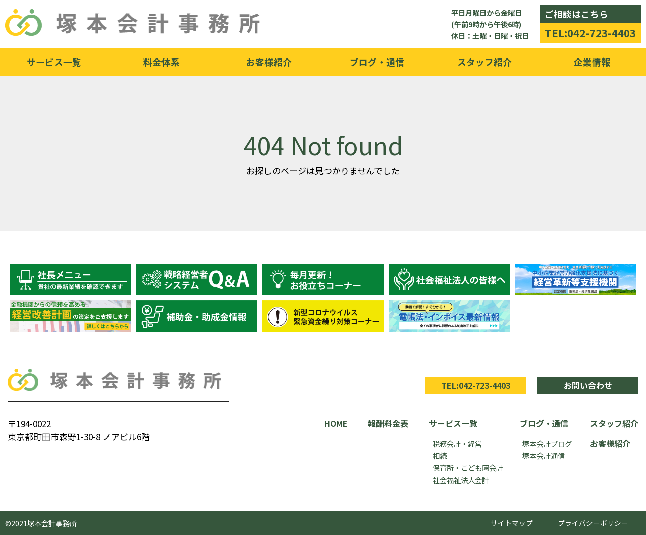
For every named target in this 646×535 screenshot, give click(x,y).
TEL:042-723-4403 (590, 32)
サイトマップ (512, 523)
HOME (336, 423)
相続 (440, 455)
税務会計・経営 (457, 443)
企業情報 (592, 61)
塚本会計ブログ (547, 443)
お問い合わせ (588, 385)
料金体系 (161, 61)
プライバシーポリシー (593, 523)
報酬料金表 (388, 423)
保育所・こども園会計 (468, 467)
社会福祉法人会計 (461, 479)
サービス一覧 (54, 61)
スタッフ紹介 (484, 61)
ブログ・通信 (377, 61)
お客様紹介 (269, 61)
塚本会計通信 (543, 455)
